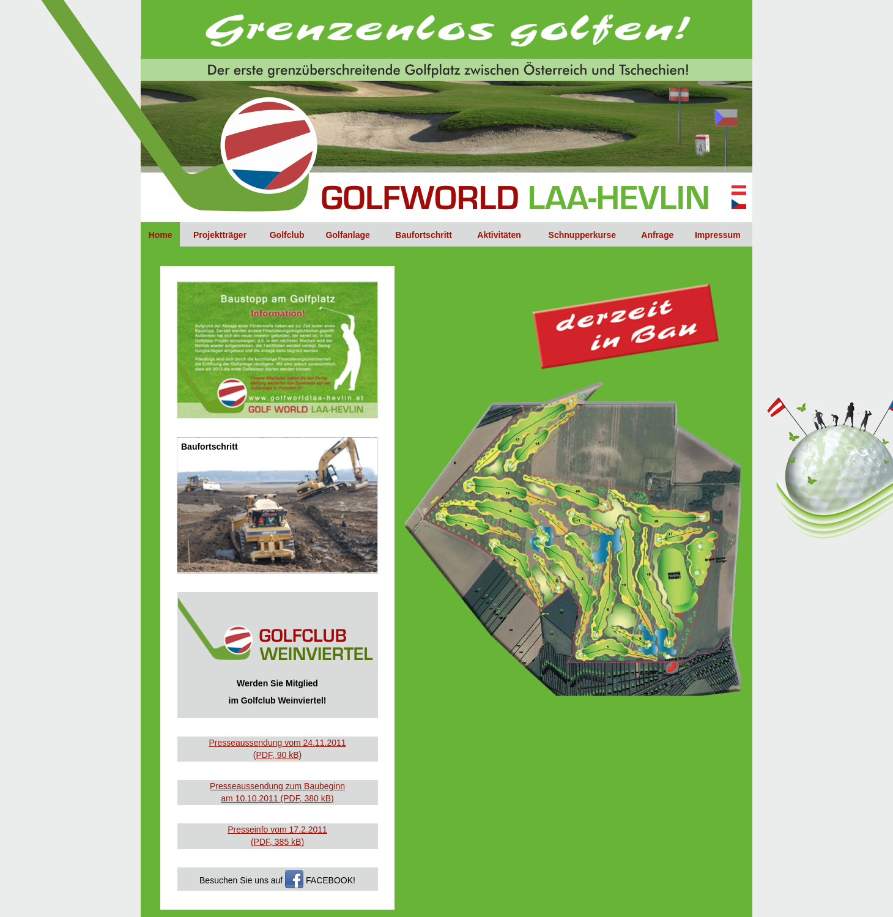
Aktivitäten (499, 235)
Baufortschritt (423, 235)
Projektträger (219, 235)
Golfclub (287, 235)
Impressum (718, 235)
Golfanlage (347, 235)
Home (160, 235)
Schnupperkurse (582, 235)
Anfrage (657, 235)
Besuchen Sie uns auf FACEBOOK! (277, 879)
